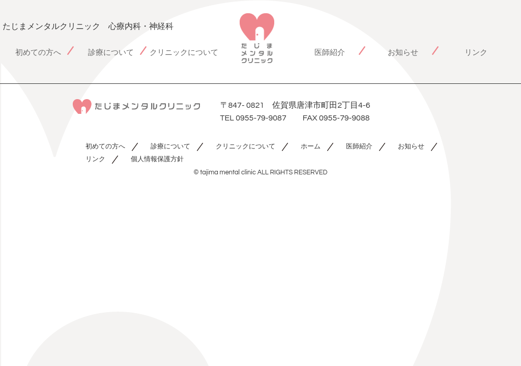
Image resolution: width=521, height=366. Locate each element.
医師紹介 (329, 52)
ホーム (311, 146)
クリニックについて (184, 52)
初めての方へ (38, 52)
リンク (476, 52)
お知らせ (403, 52)
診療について (111, 52)
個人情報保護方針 (157, 159)
